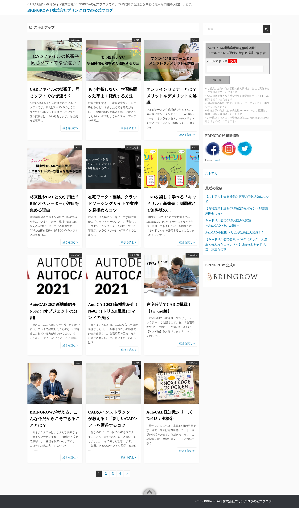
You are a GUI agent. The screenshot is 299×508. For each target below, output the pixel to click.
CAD (136, 40)
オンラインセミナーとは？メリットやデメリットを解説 (171, 96)
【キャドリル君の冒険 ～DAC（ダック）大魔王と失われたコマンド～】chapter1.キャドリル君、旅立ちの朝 (236, 244)
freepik (217, 160)
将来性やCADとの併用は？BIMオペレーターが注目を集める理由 (54, 203)
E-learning (192, 255)
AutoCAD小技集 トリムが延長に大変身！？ (234, 232)
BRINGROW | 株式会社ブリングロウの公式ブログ (79, 10)
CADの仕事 (133, 147)
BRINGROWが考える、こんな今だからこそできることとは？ (55, 419)
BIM (78, 147)
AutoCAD (75, 40)
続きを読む (70, 128)
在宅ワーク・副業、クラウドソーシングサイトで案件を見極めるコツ (113, 203)
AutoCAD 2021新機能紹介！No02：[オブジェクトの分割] (55, 311)
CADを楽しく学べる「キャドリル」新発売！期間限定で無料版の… (171, 203)
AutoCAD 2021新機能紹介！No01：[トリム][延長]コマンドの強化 (113, 311)
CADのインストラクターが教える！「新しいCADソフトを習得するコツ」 (113, 419)
